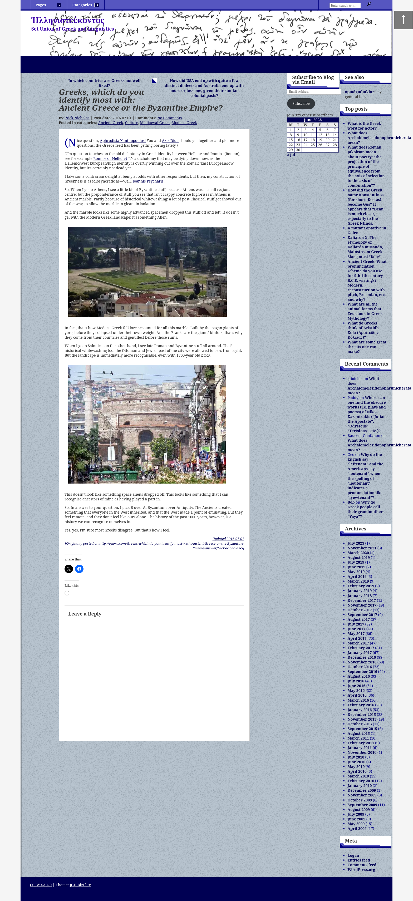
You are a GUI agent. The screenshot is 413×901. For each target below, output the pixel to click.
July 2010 (356, 757)
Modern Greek (184, 122)
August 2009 (359, 809)
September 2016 (362, 671)
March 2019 (358, 581)
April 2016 (357, 695)
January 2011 (360, 747)
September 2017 (362, 614)
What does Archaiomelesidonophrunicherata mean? (379, 137)
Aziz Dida (170, 140)
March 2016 (358, 700)
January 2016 (360, 709)
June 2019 (357, 566)
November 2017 (362, 605)
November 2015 (362, 719)
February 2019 (361, 585)
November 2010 (362, 752)
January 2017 (360, 652)
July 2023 (356, 543)
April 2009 (357, 828)
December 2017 (362, 600)
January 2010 (360, 785)
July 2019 (356, 562)
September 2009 (362, 804)
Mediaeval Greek (155, 122)
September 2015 (362, 728)
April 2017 (357, 638)
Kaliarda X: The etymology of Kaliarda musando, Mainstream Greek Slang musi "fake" (365, 247)
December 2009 (362, 790)
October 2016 (360, 666)
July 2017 (356, 624)
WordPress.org (361, 869)
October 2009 (360, 799)
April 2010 (357, 771)
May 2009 (356, 823)
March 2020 (358, 552)
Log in (353, 855)
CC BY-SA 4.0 (41, 884)
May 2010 (356, 766)
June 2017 (357, 628)
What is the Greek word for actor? (364, 126)
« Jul (291, 154)
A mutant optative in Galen (367, 230)
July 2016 (356, 680)
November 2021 (362, 547)
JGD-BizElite (80, 884)
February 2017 (361, 647)
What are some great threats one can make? (367, 346)
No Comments (169, 117)
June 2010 (357, 761)
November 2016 (362, 661)
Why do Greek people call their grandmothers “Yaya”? (366, 509)
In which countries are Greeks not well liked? (104, 83)
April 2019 (357, 576)
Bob (351, 502)
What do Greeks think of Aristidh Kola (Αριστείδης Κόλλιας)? (363, 330)
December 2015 (362, 714)
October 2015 (360, 723)
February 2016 (361, 704)
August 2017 (359, 619)
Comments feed (362, 864)
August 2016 (359, 676)
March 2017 (358, 643)
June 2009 (357, 818)
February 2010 (361, 780)
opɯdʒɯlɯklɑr (359, 91)
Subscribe (300, 103)
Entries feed (359, 860)
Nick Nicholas (77, 117)
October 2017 (360, 609)
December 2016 (362, 657)
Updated (228, 538)
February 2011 (361, 742)
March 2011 (358, 738)
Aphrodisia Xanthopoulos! (123, 140)
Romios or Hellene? (110, 158)
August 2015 (359, 733)
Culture (131, 122)
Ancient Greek (110, 122)
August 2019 (359, 557)
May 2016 (356, 690)
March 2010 (358, 776)
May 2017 (356, 633)
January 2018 (360, 595)
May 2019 (356, 571)
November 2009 (362, 794)
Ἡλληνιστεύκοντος (68, 20)
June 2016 (357, 685)
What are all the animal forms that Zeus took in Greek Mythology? (365, 311)
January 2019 (360, 590)
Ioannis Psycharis (147, 181)
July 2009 (356, 814)
